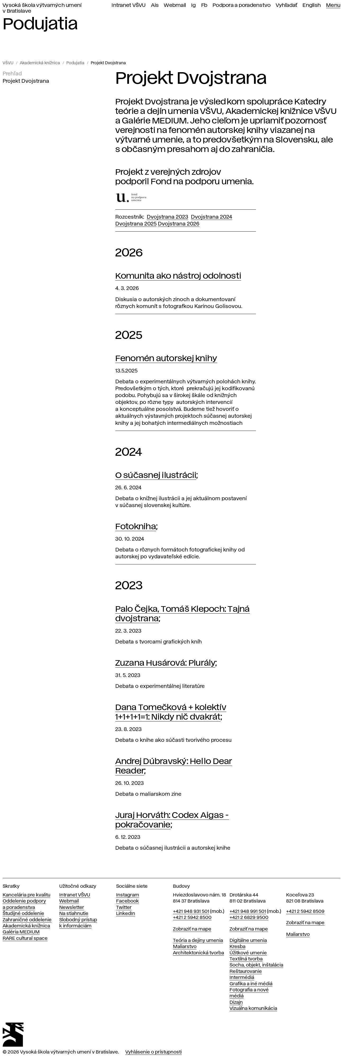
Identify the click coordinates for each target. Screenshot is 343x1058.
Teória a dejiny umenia (198, 941)
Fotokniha (135, 527)
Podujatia (75, 63)
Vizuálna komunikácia (253, 1008)
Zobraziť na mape (192, 929)
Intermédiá (242, 978)
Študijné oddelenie (23, 914)
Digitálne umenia (248, 941)
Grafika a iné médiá (251, 984)
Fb (204, 5)
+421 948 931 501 (191, 911)
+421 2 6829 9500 (249, 918)
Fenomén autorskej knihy (166, 358)
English (312, 5)
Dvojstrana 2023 (167, 217)
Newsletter (71, 907)
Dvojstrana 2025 (136, 224)
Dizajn (236, 1002)
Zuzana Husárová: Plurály (165, 663)
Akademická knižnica (40, 63)
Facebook (127, 901)
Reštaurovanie (246, 971)
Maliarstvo (184, 947)
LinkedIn (125, 914)
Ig (193, 5)
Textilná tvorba (246, 959)
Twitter (124, 907)
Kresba (237, 947)
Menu (333, 5)
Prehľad (12, 73)
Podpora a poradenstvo (242, 5)
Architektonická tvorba (198, 953)
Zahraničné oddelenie (27, 920)
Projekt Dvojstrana (108, 63)
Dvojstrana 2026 (178, 224)
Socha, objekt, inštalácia (256, 965)
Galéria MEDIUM (21, 932)
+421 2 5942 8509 (305, 911)
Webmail (175, 5)
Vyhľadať (286, 5)
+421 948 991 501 (248, 911)
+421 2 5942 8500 (192, 918)
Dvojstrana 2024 (211, 217)
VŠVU (8, 63)
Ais (155, 5)
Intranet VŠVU (128, 5)
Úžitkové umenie (248, 953)
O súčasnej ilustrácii (155, 475)
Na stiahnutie (73, 914)
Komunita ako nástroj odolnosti (178, 276)
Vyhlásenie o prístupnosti (153, 1052)
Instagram (127, 895)
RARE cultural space (25, 938)
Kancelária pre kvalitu (26, 895)
